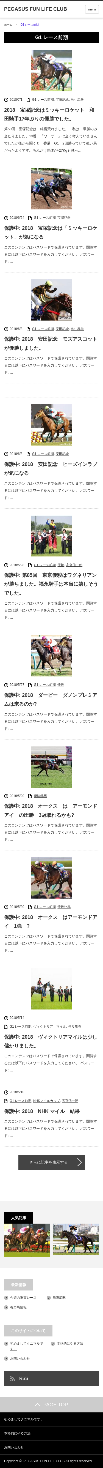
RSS (23, 1378)
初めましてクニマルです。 (24, 1419)
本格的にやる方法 (70, 1344)
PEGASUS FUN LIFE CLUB (44, 1461)
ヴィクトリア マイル (49, 1026)
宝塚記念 (62, 100)
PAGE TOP (51, 1404)
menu (92, 9)
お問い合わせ (20, 1358)
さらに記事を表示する (48, 1162)
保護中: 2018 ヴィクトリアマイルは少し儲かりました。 (50, 1041)
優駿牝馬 (40, 796)
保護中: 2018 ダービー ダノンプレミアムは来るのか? (50, 699)
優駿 (60, 565)
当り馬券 (77, 100)
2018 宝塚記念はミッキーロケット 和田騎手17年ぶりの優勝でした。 (49, 114)
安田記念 (62, 329)
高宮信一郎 (74, 565)
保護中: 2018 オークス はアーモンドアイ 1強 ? (50, 922)
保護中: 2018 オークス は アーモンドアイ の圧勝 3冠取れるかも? (50, 810)
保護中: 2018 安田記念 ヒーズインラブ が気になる (51, 469)
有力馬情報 (18, 1307)
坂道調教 (59, 1298)
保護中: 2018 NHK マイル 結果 (42, 1111)
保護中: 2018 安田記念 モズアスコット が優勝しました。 (51, 343)
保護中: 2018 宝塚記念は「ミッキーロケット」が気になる (50, 232)
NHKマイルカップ (46, 1101)
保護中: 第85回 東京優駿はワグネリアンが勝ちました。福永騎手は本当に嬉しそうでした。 (51, 584)
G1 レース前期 (43, 100)
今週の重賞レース (23, 1298)
